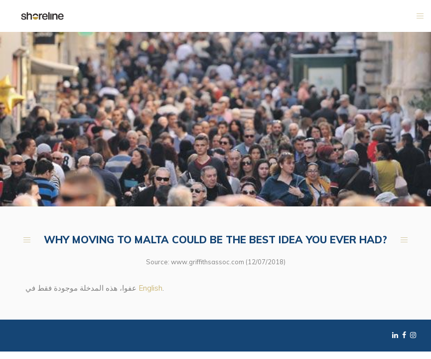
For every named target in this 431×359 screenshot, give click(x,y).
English (150, 288)
